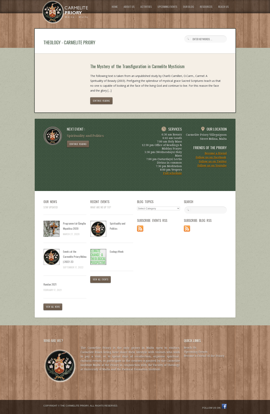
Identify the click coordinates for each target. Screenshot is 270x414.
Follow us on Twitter (213, 161)
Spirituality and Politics (117, 225)
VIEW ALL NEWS (53, 306)
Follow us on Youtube (212, 165)
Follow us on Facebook (211, 157)
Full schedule (172, 173)
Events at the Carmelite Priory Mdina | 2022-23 (74, 256)
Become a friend (216, 153)
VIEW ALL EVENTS (100, 279)
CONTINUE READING (101, 100)
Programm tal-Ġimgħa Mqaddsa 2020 (74, 225)
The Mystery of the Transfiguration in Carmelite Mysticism (137, 66)
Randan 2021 (50, 284)
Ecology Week (116, 251)
